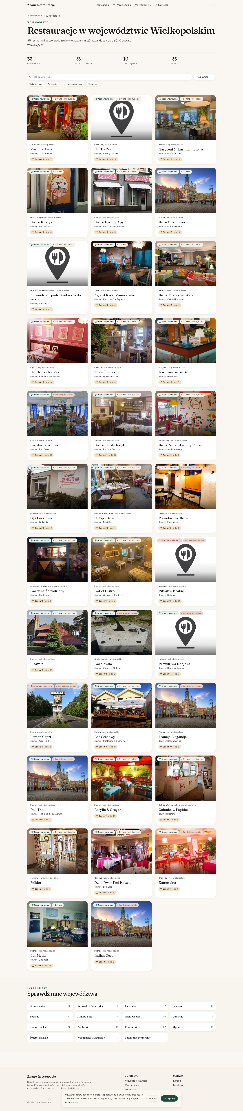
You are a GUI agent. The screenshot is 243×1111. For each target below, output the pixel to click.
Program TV (143, 4)
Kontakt (177, 1080)
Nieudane (92, 84)
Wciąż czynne (122, 4)
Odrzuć (153, 1098)
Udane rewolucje (74, 84)
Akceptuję (169, 1098)
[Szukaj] (213, 5)
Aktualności (161, 4)
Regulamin (178, 1085)
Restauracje (102, 4)
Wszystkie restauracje (136, 1080)
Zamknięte (52, 84)
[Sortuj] (205, 77)
